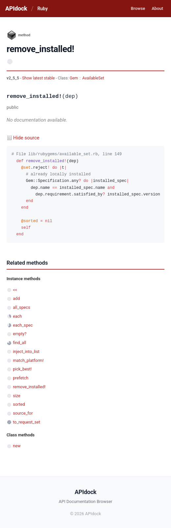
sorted (19, 404)
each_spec (23, 325)
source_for (23, 413)
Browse (138, 8)
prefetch (20, 377)
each (17, 316)
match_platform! (28, 360)
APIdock (16, 8)
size (16, 395)
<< (15, 289)
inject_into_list (26, 351)
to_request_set (26, 422)
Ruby (42, 8)
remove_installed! (29, 386)
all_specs (21, 307)
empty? (19, 333)
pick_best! (22, 369)
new (16, 445)
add (16, 298)
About (157, 8)
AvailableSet (93, 78)
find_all (19, 342)
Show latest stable (39, 78)
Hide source (26, 138)
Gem (74, 78)
